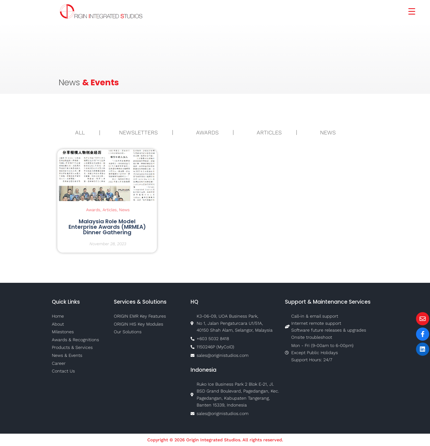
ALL (80, 132)
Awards (207, 132)
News (328, 132)
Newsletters (138, 132)
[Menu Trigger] (408, 10)
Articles (269, 132)
